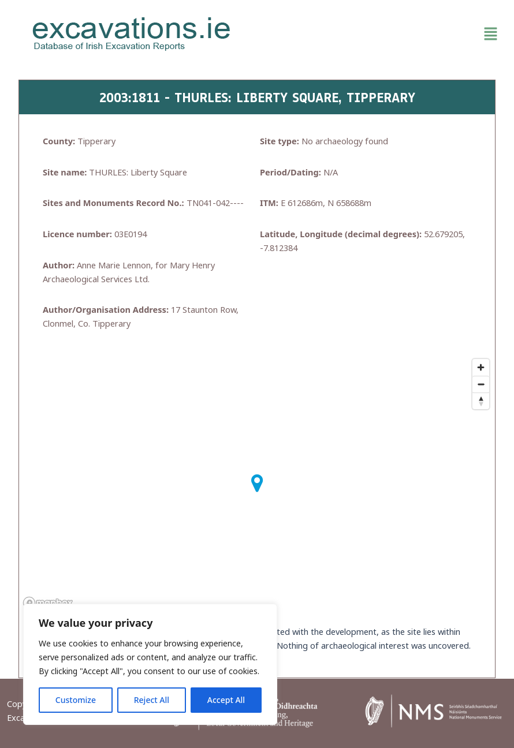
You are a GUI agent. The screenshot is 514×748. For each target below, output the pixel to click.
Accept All (226, 699)
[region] (150, 664)
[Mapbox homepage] (48, 602)
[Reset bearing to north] (480, 400)
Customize (75, 699)
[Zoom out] (480, 384)
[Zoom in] (480, 367)
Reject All (151, 699)
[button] (382, 34)
